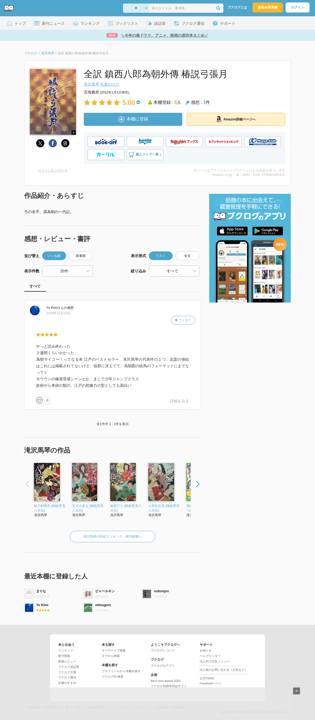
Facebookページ (211, 683)
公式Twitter (207, 678)
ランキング (65, 650)
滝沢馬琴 (91, 84)
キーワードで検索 (114, 650)
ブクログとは (237, 7)
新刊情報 (64, 655)
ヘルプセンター (210, 655)
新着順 (81, 256)
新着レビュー (67, 661)
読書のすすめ (67, 682)
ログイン (297, 7)
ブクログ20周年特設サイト (169, 686)
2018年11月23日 (58, 313)
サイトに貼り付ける (52, 170)
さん (55, 308)
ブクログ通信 (67, 677)
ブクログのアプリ (163, 665)
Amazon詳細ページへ (236, 119)
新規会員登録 (267, 7)
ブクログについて (163, 650)
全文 (187, 256)
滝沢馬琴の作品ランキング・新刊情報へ (112, 536)
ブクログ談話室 (68, 666)
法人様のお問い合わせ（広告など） (224, 669)
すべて (35, 286)
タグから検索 (111, 655)
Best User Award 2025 (165, 680)
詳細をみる (179, 401)
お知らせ (206, 650)
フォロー (183, 320)
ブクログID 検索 (112, 676)
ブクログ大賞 (67, 672)
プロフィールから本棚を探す (121, 671)
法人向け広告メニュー (215, 661)
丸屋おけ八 (109, 84)
